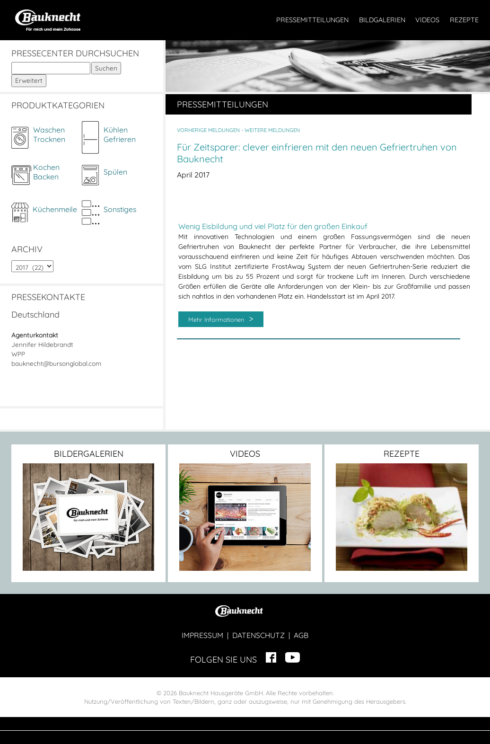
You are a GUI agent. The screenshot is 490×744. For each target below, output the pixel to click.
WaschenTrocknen (49, 134)
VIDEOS (427, 20)
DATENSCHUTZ (258, 635)
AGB (301, 635)
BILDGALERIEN (382, 20)
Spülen (115, 172)
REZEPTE (464, 20)
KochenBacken (46, 171)
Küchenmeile (55, 209)
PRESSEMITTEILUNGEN (312, 20)
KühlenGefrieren (120, 134)
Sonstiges (120, 209)
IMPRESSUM (202, 635)
